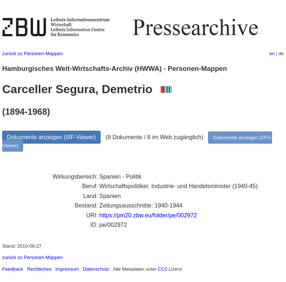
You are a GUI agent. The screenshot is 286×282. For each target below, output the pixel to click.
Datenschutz (96, 269)
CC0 (163, 269)
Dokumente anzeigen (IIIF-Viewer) (51, 137)
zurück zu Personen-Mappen (32, 53)
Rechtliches (39, 269)
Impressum (67, 269)
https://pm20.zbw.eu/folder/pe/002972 (148, 215)
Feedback (12, 269)
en (272, 53)
